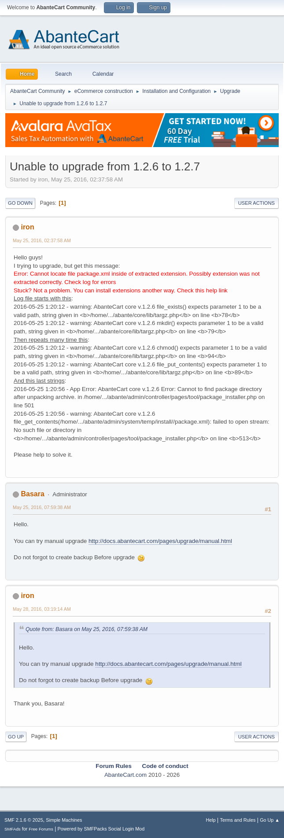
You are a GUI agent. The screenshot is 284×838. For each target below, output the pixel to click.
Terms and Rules (238, 820)
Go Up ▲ (270, 820)
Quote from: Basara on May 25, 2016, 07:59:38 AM (87, 629)
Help (211, 820)
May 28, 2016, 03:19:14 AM (42, 609)
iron (27, 227)
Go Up (16, 736)
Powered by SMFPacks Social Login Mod (101, 828)
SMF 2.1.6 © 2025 (23, 820)
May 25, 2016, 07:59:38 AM (42, 507)
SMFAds (12, 829)
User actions (256, 203)
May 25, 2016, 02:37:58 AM (42, 240)
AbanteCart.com (125, 775)
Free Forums (41, 829)
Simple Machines (64, 820)
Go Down (20, 203)
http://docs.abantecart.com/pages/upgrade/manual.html (160, 541)
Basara (32, 494)
